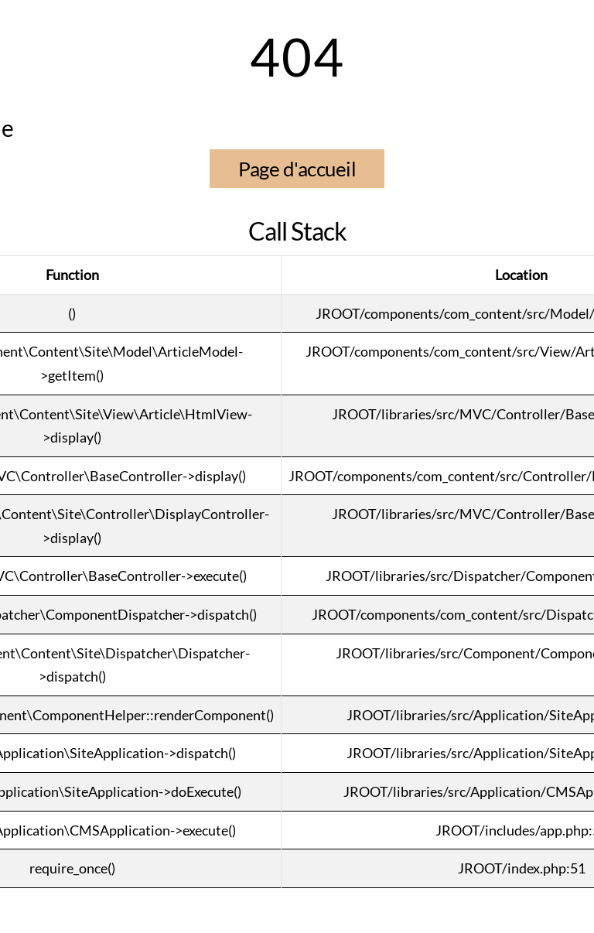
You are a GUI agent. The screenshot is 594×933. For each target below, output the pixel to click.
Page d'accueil (297, 168)
